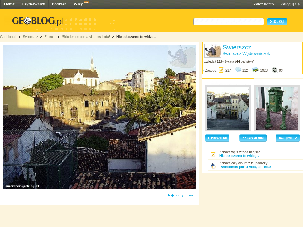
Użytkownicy (33, 4)
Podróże (59, 4)
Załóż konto (263, 4)
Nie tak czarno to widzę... (136, 36)
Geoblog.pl (8, 36)
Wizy (78, 4)
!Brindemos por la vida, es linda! (86, 36)
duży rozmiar (186, 195)
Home (9, 4)
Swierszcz (30, 36)
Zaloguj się (290, 4)
